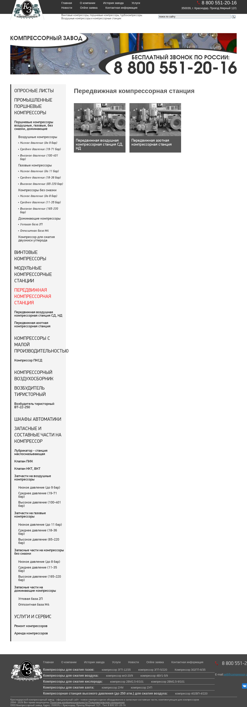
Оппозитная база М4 (34, 230)
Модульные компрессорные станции (33, 274)
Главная (66, 3)
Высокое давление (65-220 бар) (41, 184)
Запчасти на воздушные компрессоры (32, 477)
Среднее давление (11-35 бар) (40, 202)
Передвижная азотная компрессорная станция (32, 324)
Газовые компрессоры (35, 165)
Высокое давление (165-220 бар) (39, 578)
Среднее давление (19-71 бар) (40, 149)
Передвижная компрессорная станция (32, 296)
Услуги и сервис (32, 616)
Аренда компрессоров (31, 633)
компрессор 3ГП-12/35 (116, 669)
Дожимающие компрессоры (39, 218)
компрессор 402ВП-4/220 (191, 693)
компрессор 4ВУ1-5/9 (154, 675)
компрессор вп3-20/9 (119, 675)
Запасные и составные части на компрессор (37, 435)
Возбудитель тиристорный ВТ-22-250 (34, 405)
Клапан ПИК (23, 461)
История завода (113, 3)
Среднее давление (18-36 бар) (40, 177)
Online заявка (88, 7)
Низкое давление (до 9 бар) (38, 143)
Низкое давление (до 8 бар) (38, 196)
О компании (87, 3)
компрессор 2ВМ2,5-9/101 (167, 681)
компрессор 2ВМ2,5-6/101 (127, 681)
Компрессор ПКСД (28, 360)
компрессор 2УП (141, 687)
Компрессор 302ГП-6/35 (190, 669)
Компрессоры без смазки (37, 190)
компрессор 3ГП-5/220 (152, 669)
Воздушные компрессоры (37, 137)
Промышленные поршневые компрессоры (33, 106)
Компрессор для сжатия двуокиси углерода (36, 238)
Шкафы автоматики (37, 419)
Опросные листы (34, 90)
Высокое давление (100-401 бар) (39, 504)
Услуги (136, 3)
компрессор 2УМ (112, 687)
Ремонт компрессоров (30, 626)
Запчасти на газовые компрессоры (30, 514)
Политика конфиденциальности (69, 702)
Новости (66, 7)
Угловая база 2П (31, 224)
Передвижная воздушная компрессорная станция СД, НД (38, 313)
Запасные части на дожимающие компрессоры (35, 589)
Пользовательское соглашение (106, 702)
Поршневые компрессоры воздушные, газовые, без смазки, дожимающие (33, 125)
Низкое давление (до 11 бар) (39, 171)
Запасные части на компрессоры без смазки (39, 551)
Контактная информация (121, 7)
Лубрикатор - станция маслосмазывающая (30, 452)
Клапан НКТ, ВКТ (27, 468)
